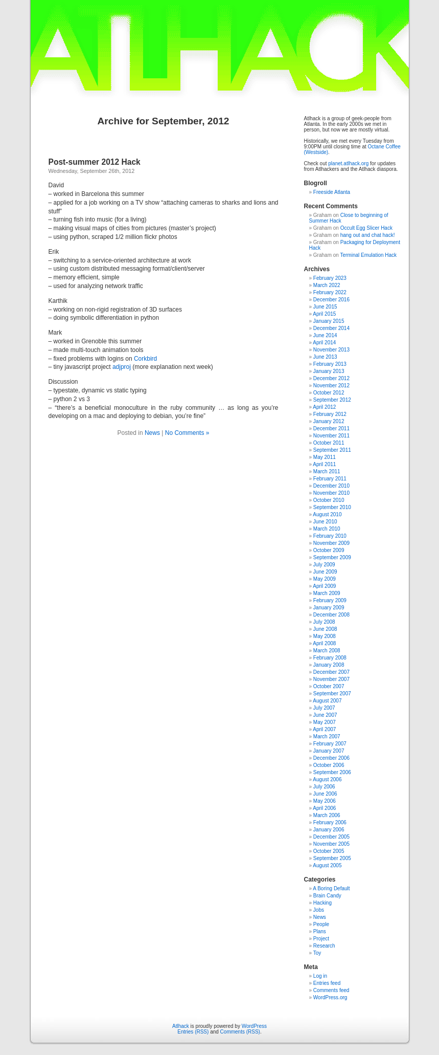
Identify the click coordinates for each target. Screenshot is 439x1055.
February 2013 (329, 364)
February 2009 (329, 600)
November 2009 (331, 543)
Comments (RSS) (240, 1032)
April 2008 (324, 643)
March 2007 (326, 736)
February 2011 (329, 478)
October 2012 (328, 392)
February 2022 (329, 292)
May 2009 (324, 579)
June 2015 (325, 307)
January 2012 (328, 421)
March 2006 (326, 815)
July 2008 (324, 622)
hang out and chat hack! (367, 235)
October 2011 (328, 443)
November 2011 (331, 435)
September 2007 (332, 693)
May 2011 (324, 457)
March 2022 (326, 285)
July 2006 (324, 786)
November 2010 (331, 493)
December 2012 (331, 378)
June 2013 (325, 357)
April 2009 (324, 586)
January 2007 (328, 751)
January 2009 (328, 607)
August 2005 (327, 865)
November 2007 (331, 679)
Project (321, 938)
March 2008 (326, 650)
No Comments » (187, 432)
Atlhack (180, 1026)
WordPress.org (330, 997)
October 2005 (328, 851)
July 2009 (324, 564)
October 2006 (328, 765)
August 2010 (327, 514)
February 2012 (329, 414)
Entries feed (326, 983)
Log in (320, 976)
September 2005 (332, 858)
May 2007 (324, 722)
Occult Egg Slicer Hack (366, 228)
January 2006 (328, 829)
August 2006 (327, 779)
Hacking (322, 903)
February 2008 (329, 658)
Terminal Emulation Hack (368, 255)
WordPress (254, 1026)
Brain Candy (327, 895)
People (321, 924)
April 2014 (324, 342)
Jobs (318, 910)
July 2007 (324, 708)
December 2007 (331, 672)
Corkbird (145, 358)
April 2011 (324, 464)
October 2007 (328, 686)
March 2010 (326, 529)
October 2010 (328, 500)
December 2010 (331, 486)
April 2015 (324, 314)
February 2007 (329, 743)
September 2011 (332, 450)
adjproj (121, 366)
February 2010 (329, 536)
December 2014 (331, 328)
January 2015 (328, 321)
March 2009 (326, 593)
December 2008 (331, 615)
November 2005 (331, 844)
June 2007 (325, 715)
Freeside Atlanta (331, 192)
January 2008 (328, 665)
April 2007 (324, 729)
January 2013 (328, 371)
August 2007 (327, 701)
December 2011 (331, 428)
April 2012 (324, 407)
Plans (319, 931)
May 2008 (324, 636)
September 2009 (332, 557)
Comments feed (331, 990)
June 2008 (325, 629)
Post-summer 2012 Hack (95, 162)
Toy (317, 953)
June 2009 (325, 572)
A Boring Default (331, 888)
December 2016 (331, 299)
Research (324, 946)
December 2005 (331, 837)
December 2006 (331, 758)
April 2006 (324, 808)
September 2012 (332, 400)
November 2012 (331, 385)
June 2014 (325, 335)
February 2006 (329, 822)
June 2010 (325, 521)
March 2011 (326, 471)
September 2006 (332, 772)
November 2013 (331, 350)
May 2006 (324, 801)
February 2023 (329, 278)
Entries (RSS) (193, 1032)
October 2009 (328, 550)
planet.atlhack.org (348, 163)
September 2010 (332, 507)
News (152, 432)
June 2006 (325, 794)
